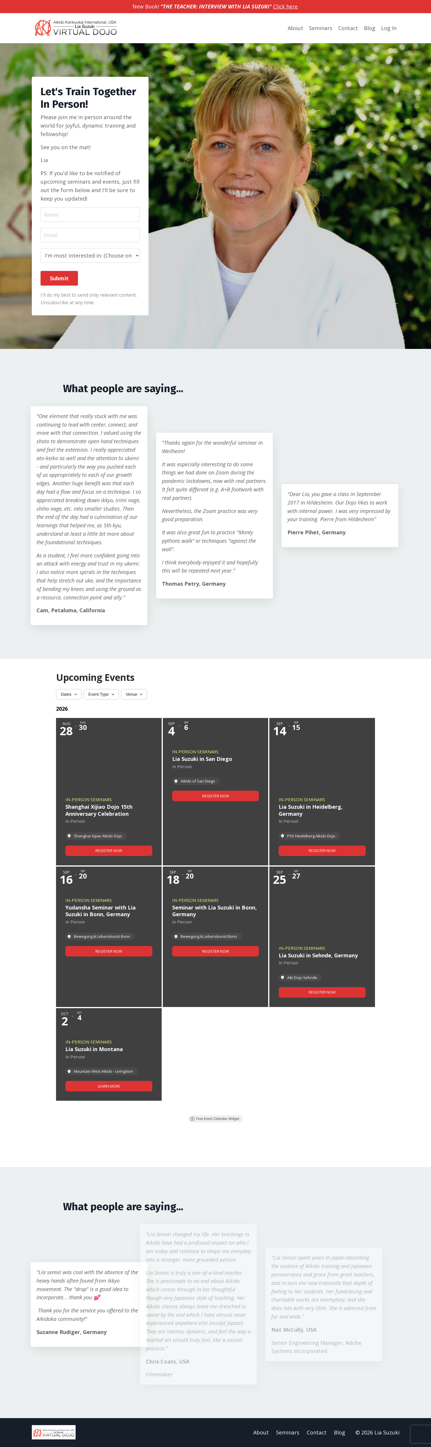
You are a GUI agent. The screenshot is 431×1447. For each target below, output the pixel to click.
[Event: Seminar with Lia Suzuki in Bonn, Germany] (215, 937)
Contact (348, 28)
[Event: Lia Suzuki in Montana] (109, 1054)
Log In (389, 28)
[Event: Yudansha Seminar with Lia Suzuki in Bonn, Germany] (109, 937)
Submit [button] (59, 278)
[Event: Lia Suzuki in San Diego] (215, 791)
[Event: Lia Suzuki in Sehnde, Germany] (322, 937)
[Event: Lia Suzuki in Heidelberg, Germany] (322, 791)
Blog (369, 28)
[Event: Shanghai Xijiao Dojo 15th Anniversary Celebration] (109, 791)
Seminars (320, 28)
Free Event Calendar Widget (214, 1118)
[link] (108, 851)
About (295, 28)
